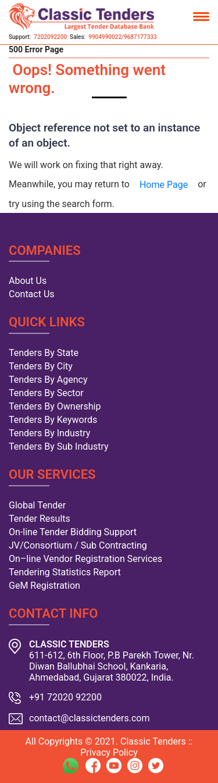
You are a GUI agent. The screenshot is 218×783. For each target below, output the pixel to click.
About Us (28, 280)
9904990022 (104, 37)
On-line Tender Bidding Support (73, 532)
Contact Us (32, 294)
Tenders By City (41, 366)
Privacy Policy (109, 752)
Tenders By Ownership (55, 406)
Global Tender (37, 505)
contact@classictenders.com (89, 718)
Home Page (164, 184)
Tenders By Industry (49, 433)
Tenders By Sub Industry (59, 446)
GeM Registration (44, 585)
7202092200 (50, 37)
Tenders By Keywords (53, 419)
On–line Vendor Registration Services (85, 558)
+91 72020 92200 (65, 697)
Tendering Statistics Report (65, 572)
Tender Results (39, 518)
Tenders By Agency (48, 379)
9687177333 (140, 37)
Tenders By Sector (46, 392)
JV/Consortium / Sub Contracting (78, 545)
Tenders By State (43, 352)
